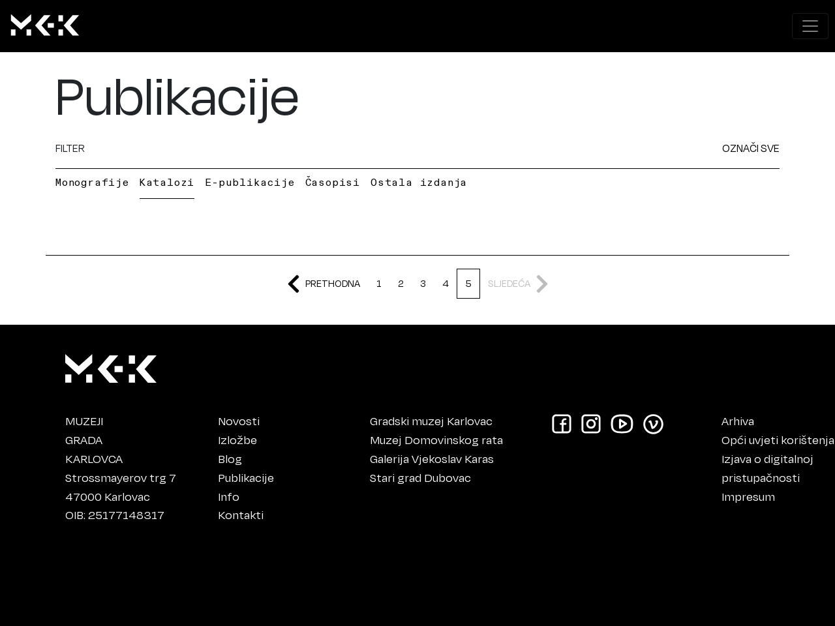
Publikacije (246, 477)
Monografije (92, 182)
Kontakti (241, 514)
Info (228, 496)
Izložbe (237, 439)
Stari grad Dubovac (420, 477)
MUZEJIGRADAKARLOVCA (94, 439)
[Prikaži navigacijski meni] (810, 26)
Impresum (748, 496)
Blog (230, 458)
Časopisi (332, 182)
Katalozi (167, 182)
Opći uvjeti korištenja (777, 439)
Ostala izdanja (419, 182)
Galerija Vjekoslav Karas (432, 458)
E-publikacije (249, 182)
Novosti (239, 420)
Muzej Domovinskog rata (436, 439)
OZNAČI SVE (751, 147)
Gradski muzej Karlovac (431, 420)
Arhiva (737, 420)
